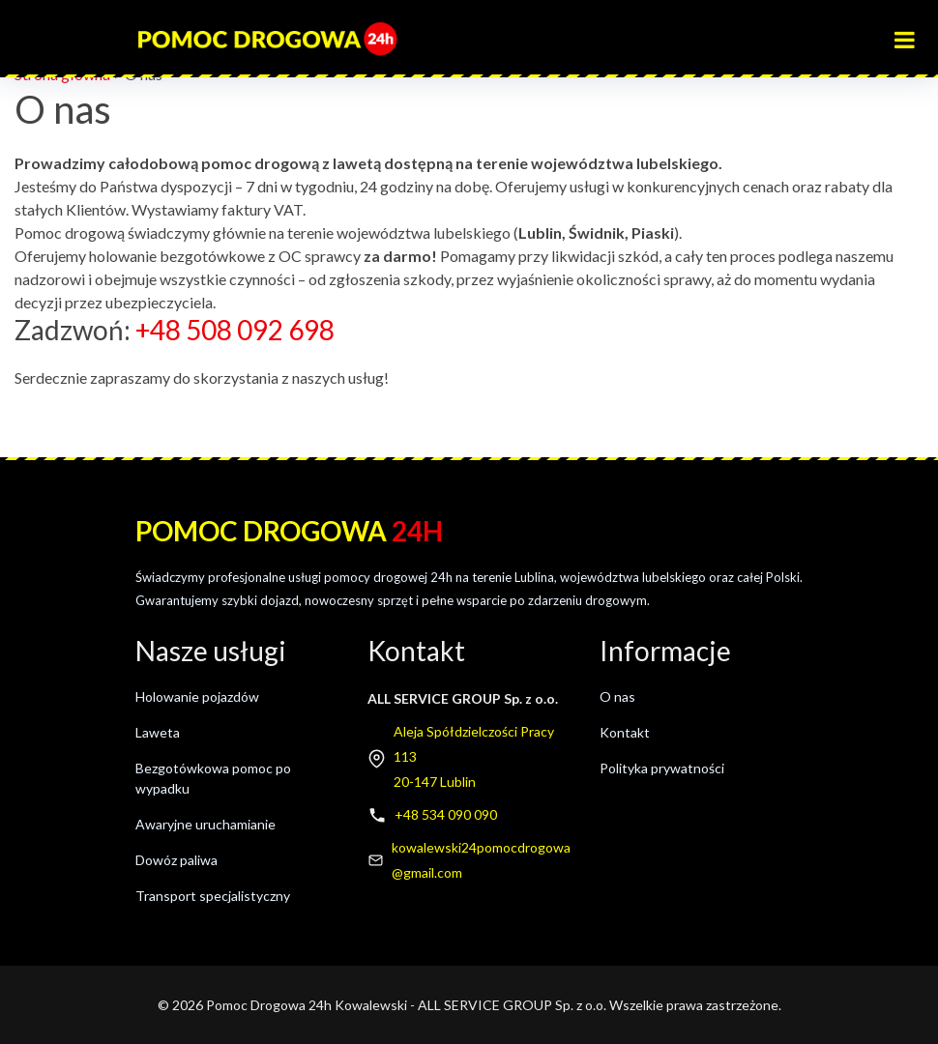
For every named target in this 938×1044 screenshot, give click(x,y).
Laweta (157, 732)
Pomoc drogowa (289, 530)
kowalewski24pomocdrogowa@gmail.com (481, 860)
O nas (617, 696)
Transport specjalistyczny (212, 895)
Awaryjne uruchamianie (205, 824)
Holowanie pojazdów (197, 696)
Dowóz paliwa (176, 860)
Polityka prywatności (662, 768)
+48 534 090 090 (446, 814)
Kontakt (625, 732)
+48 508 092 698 (235, 329)
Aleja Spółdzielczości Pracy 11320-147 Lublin (474, 756)
